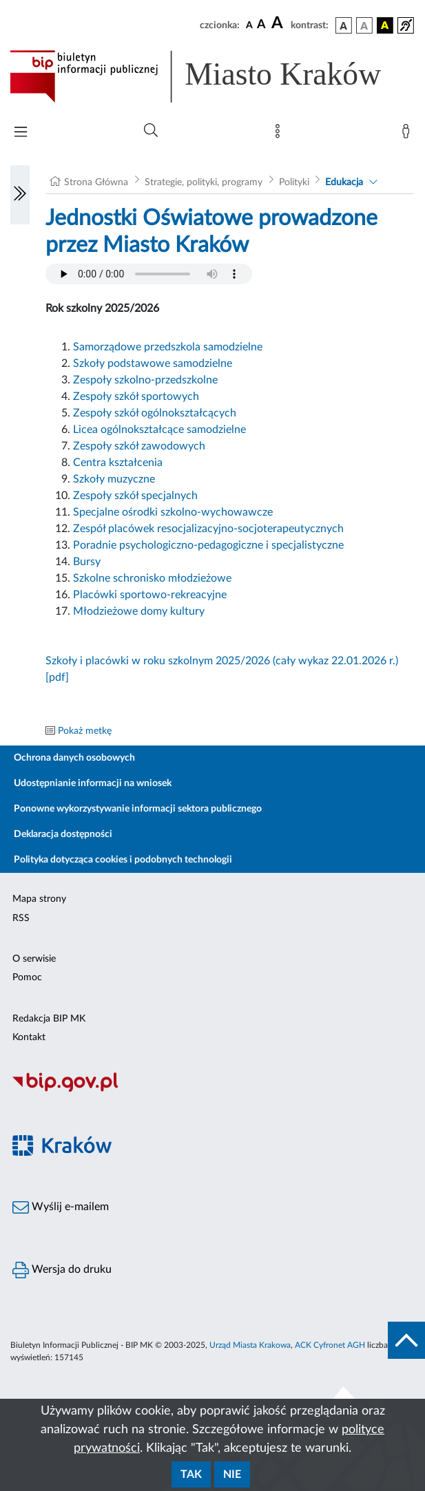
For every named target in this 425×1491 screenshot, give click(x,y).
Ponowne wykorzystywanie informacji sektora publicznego (138, 809)
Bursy (87, 561)
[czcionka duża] (279, 23)
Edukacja (344, 182)
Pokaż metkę (85, 731)
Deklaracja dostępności (63, 834)
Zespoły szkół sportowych (136, 396)
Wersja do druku (62, 1270)
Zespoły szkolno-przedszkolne (145, 379)
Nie (232, 1474)
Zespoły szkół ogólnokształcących (154, 413)
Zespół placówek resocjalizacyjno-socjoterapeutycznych (208, 528)
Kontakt (28, 1037)
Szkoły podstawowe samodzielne (152, 363)
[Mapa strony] (280, 134)
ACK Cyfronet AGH (330, 1345)
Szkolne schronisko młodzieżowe (152, 578)
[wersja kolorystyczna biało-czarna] (364, 25)
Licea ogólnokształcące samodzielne (159, 429)
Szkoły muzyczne (114, 479)
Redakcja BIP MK (48, 1019)
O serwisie (34, 959)
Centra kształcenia (118, 462)
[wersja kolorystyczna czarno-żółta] (385, 25)
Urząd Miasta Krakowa (250, 1345)
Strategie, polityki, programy (203, 182)
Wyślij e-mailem (60, 1207)
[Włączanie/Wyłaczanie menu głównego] (20, 133)
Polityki (294, 182)
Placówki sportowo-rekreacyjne (150, 594)
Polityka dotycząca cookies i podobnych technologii (123, 860)
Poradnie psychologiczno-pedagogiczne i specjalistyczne (208, 545)
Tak (191, 1474)
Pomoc (27, 977)
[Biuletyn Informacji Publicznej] (212, 1089)
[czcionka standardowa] (249, 25)
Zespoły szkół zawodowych (139, 446)
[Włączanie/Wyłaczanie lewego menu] (20, 194)
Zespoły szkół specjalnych (135, 495)
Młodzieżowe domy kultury (139, 611)
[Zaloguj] (408, 134)
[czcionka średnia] (261, 25)
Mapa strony (39, 899)
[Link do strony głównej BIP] (212, 76)
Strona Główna (96, 182)
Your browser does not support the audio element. (148, 274)
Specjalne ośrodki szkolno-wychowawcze (173, 512)
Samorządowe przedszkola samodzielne (167, 346)
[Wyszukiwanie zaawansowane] (151, 131)
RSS (21, 918)
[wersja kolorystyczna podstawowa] (344, 25)
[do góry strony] (406, 1340)
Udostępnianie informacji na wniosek (93, 783)
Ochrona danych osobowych (74, 758)
